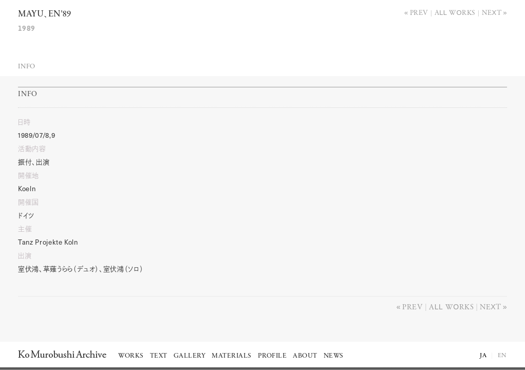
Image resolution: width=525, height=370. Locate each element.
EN (502, 356)
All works (455, 12)
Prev (419, 12)
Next (492, 12)
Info (26, 66)
